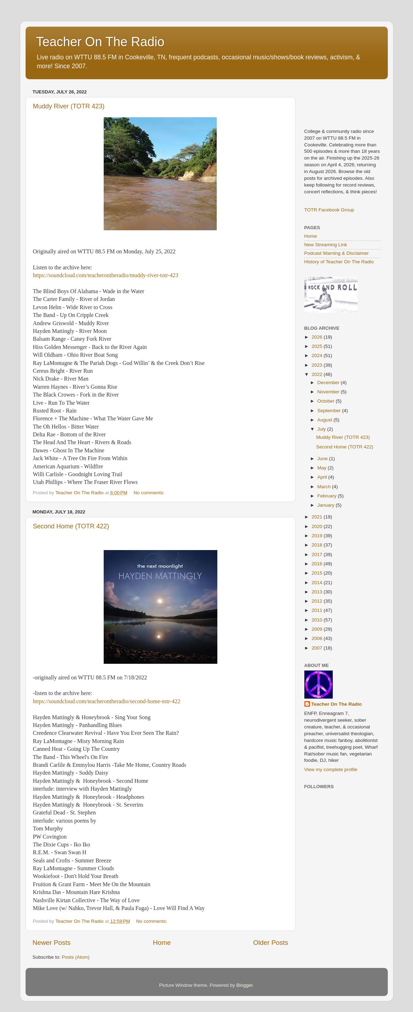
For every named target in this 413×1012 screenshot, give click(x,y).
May (322, 467)
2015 (317, 573)
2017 (317, 554)
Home (162, 942)
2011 (317, 610)
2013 (317, 591)
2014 (317, 582)
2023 (317, 365)
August (325, 419)
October (326, 401)
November (329, 391)
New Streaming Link (325, 244)
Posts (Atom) (75, 957)
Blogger (245, 985)
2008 (317, 638)
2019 (317, 535)
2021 (317, 517)
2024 (317, 355)
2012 (317, 601)
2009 (317, 629)
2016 (317, 563)
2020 (317, 526)
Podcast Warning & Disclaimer (336, 253)
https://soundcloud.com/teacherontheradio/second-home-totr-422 (106, 701)
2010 (317, 620)
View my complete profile (331, 769)
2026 (317, 337)
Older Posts (270, 942)
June (323, 458)
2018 (317, 545)
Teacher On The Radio (100, 41)
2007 (317, 648)
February (327, 496)
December (329, 382)
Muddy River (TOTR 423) (69, 106)
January (326, 505)
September (329, 410)
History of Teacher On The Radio (339, 261)
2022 (317, 374)
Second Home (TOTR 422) (71, 526)
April (322, 477)
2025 (317, 346)
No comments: (150, 492)
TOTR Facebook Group (329, 209)
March (324, 486)
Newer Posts (52, 942)
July (322, 429)
